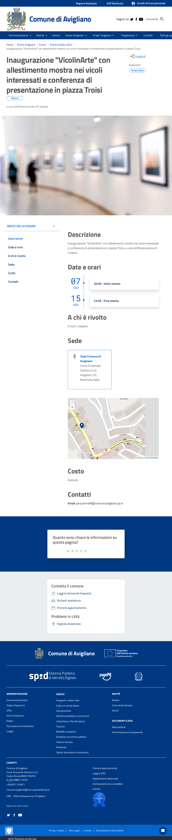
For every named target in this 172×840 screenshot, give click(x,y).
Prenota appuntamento (105, 768)
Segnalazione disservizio (105, 778)
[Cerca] (162, 19)
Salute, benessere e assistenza (72, 752)
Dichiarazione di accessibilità (107, 784)
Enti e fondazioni (15, 716)
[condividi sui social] (137, 56)
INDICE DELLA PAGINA (22, 226)
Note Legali (74, 830)
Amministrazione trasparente (127, 732)
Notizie (115, 700)
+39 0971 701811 (15, 784)
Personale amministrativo (19, 726)
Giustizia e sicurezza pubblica (71, 737)
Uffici (9, 710)
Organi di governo (15, 705)
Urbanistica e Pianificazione (70, 721)
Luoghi (9, 731)
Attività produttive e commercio (72, 716)
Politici (9, 721)
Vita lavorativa (63, 711)
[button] (148, 3)
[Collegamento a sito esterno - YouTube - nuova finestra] (141, 19)
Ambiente (61, 747)
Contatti (11, 762)
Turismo (60, 726)
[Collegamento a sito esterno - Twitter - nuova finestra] (132, 19)
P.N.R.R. (97, 789)
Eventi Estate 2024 (61, 45)
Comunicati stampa (122, 705)
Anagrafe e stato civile (67, 700)
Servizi (60, 694)
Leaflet (139, 458)
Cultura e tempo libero (67, 706)
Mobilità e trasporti (66, 732)
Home (9, 45)
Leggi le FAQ (99, 773)
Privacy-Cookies (57, 830)
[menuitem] (101, 35)
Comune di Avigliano (60, 18)
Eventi (42, 45)
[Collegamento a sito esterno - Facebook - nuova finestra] (136, 19)
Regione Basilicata (86, 3)
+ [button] (72, 402)
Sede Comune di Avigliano (90, 358)
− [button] (72, 407)
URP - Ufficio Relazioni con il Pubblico (25, 796)
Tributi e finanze (64, 742)
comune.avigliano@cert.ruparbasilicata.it (27, 790)
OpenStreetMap (151, 458)
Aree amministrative (17, 700)
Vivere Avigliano (26, 45)
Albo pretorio (118, 727)
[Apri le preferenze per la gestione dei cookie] (9, 831)
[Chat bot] (163, 831)
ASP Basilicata (115, 3)
